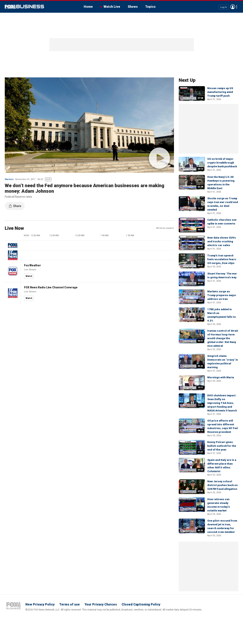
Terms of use (69, 604)
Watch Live (112, 7)
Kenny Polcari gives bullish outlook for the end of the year (221, 446)
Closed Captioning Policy (141, 604)
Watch (29, 276)
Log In (223, 7)
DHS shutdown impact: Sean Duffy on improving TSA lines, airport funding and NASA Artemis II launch (222, 403)
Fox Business (24, 7)
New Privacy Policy (40, 604)
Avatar (232, 6)
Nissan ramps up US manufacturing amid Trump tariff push (220, 92)
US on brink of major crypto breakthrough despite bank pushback (222, 162)
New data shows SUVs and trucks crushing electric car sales (221, 241)
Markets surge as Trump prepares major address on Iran (221, 295)
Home (88, 7)
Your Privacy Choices (101, 604)
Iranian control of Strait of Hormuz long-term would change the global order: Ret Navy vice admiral (222, 338)
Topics (150, 7)
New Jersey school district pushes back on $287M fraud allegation (222, 485)
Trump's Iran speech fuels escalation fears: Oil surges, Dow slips (222, 259)
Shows (133, 7)
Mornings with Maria (220, 377)
